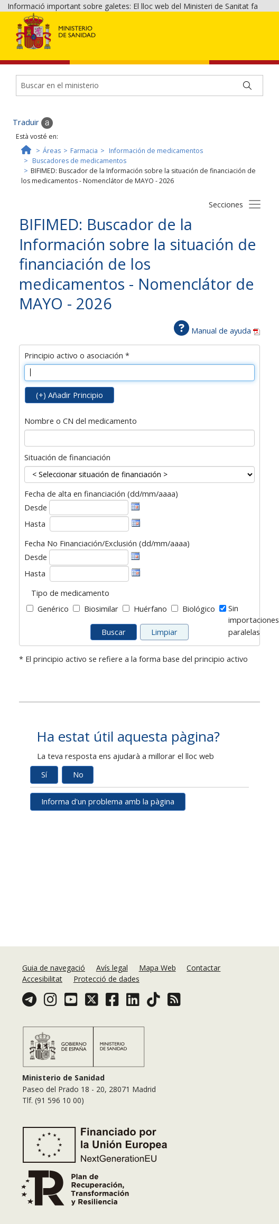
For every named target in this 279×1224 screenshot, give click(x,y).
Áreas (52, 209)
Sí (44, 834)
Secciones (226, 264)
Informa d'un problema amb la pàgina (107, 861)
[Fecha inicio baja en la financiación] (88, 616)
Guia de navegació (53, 968)
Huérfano (150, 668)
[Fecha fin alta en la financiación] (89, 583)
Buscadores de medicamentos (79, 219)
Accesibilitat (42, 979)
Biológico (198, 668)
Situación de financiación (67, 516)
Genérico (53, 668)
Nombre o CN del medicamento (80, 480)
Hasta (34, 583)
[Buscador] (139, 144)
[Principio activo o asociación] (139, 431)
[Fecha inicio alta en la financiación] (88, 567)
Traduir (33, 182)
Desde (35, 567)
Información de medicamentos (156, 209)
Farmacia (84, 209)
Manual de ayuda (217, 390)
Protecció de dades (106, 979)
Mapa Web (157, 968)
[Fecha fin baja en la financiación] (89, 633)
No (78, 834)
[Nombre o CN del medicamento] (139, 497)
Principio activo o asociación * (76, 415)
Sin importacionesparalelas (253, 679)
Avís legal (112, 968)
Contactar (203, 968)
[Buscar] (247, 144)
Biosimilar (101, 668)
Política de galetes (146, 57)
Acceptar (203, 58)
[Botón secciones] (255, 263)
